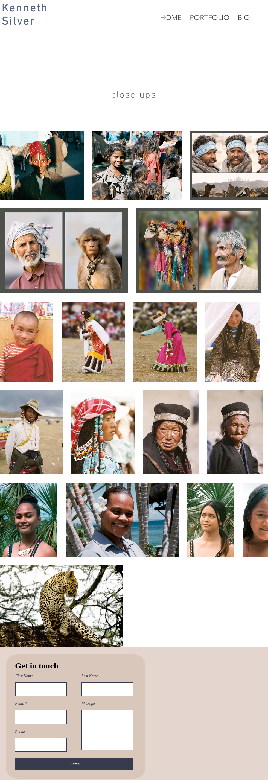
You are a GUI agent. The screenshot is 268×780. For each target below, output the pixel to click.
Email (19, 704)
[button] (210, 18)
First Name (24, 676)
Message (88, 704)
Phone (20, 732)
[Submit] (74, 764)
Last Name (89, 676)
